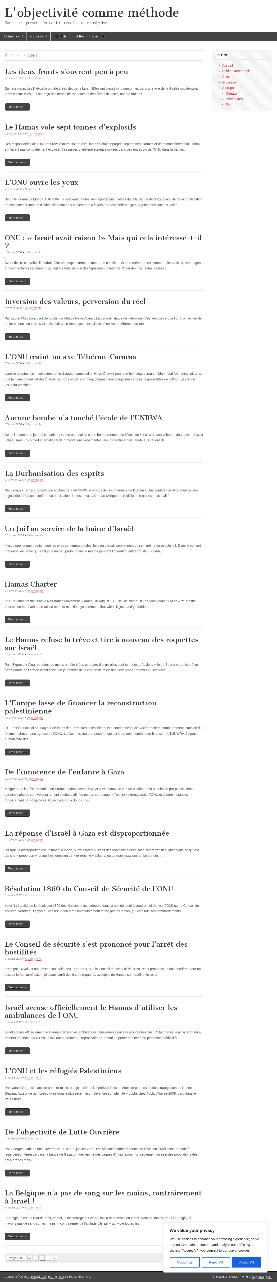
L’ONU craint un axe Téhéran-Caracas (70, 356)
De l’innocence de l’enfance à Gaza (64, 772)
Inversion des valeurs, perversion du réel (75, 301)
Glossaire (229, 82)
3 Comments (35, 840)
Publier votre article (89, 36)
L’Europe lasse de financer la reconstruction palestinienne (81, 707)
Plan (229, 104)
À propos (229, 88)
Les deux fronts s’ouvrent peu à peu (66, 71)
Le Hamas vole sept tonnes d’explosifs (70, 127)
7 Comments (35, 778)
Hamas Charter (31, 584)
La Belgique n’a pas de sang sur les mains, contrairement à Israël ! (103, 1197)
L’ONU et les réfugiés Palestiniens (63, 1071)
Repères (36, 36)
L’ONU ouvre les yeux (41, 182)
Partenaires (234, 99)
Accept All (246, 1262)
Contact (231, 93)
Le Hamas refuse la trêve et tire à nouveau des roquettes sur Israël (101, 643)
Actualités (11, 36)
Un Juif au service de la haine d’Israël (69, 528)
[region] (215, 1248)
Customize (185, 1262)
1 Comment (32, 252)
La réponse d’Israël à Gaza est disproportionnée (87, 833)
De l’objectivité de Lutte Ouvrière (62, 1132)
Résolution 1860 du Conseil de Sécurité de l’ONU (89, 888)
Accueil (227, 65)
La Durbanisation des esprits (54, 473)
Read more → (17, 107)
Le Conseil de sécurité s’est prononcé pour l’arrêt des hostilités (96, 948)
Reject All (216, 1262)
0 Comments (35, 78)
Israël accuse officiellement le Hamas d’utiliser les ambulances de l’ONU (91, 1011)
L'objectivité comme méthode (92, 12)
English (60, 36)
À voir (226, 77)
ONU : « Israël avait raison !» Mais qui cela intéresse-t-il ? (103, 242)
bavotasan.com (262, 1276)
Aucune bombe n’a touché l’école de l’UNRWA (83, 418)
